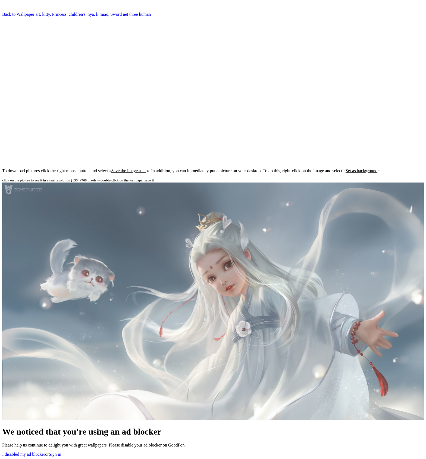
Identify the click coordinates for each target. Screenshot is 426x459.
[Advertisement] (34, 76)
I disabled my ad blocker (23, 454)
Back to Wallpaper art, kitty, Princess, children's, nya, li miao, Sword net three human (76, 14)
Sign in (55, 454)
